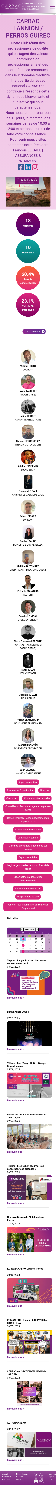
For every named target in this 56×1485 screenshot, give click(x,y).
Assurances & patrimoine (20, 790)
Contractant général (27, 837)
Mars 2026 (29, 929)
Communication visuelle (37, 798)
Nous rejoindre (22, 1474)
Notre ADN (6, 1477)
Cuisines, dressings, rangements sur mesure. (28, 847)
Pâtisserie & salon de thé (28, 888)
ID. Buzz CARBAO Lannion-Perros (25, 1268)
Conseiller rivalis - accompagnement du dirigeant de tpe (28, 820)
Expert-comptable (28, 857)
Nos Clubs (6, 1479)
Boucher (44, 790)
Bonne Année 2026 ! (18, 1011)
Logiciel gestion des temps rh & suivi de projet (28, 867)
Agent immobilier (28, 782)
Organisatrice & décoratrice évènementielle (28, 879)
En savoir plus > (15, 997)
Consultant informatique (28, 829)
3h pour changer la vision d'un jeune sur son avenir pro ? (26, 962)
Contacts (19, 1479)
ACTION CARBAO (16, 1422)
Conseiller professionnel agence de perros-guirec (28, 808)
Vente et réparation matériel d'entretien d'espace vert (28, 906)
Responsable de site (28, 896)
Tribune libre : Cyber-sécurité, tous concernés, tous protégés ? (25, 1167)
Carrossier (11, 798)
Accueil (5, 1474)
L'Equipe (19, 1477)
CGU (51, 1480)
